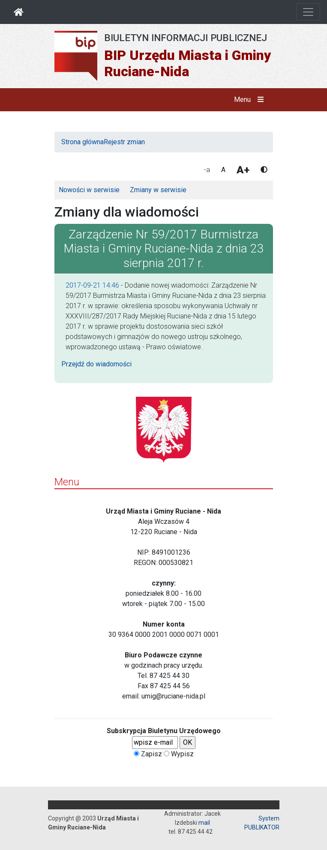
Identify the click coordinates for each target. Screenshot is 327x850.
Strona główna (82, 142)
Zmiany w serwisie (158, 190)
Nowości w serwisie (89, 190)
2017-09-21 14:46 (92, 285)
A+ (243, 170)
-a (207, 170)
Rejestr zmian (124, 142)
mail (204, 822)
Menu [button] (250, 100)
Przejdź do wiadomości (96, 364)
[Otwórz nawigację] (308, 12)
